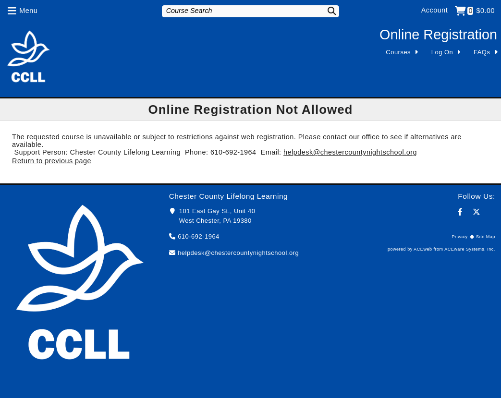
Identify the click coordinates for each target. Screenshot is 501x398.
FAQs (482, 52)
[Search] (326, 11)
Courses (398, 52)
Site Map (485, 236)
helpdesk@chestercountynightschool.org (350, 152)
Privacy (459, 236)
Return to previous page (51, 161)
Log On (442, 52)
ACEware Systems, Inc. (469, 249)
